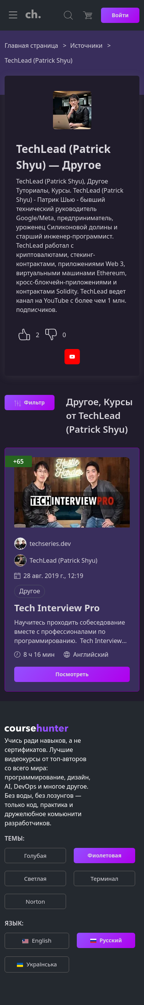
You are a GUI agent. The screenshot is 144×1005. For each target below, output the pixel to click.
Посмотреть (71, 674)
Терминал (104, 878)
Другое (29, 591)
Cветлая (35, 878)
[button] (24, 333)
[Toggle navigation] (13, 15)
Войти (120, 15)
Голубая (35, 855)
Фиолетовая (104, 855)
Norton (35, 901)
